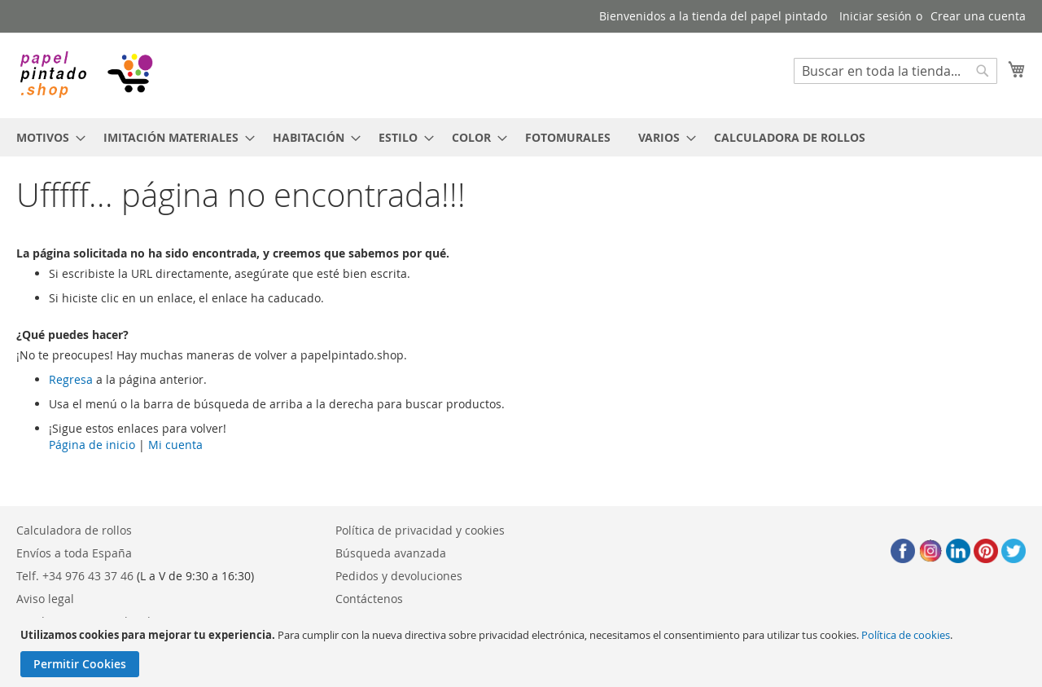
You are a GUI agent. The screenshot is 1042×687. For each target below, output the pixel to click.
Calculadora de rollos (74, 530)
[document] (523, 652)
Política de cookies (905, 635)
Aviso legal (45, 598)
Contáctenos (369, 598)
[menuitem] (46, 137)
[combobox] (895, 71)
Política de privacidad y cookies (420, 530)
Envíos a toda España (74, 553)
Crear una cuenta (978, 16)
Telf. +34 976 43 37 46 (75, 576)
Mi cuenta (175, 444)
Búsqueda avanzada (390, 553)
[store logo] (85, 74)
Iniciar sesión (875, 16)
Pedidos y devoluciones (398, 576)
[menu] (521, 137)
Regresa (71, 379)
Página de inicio (92, 444)
